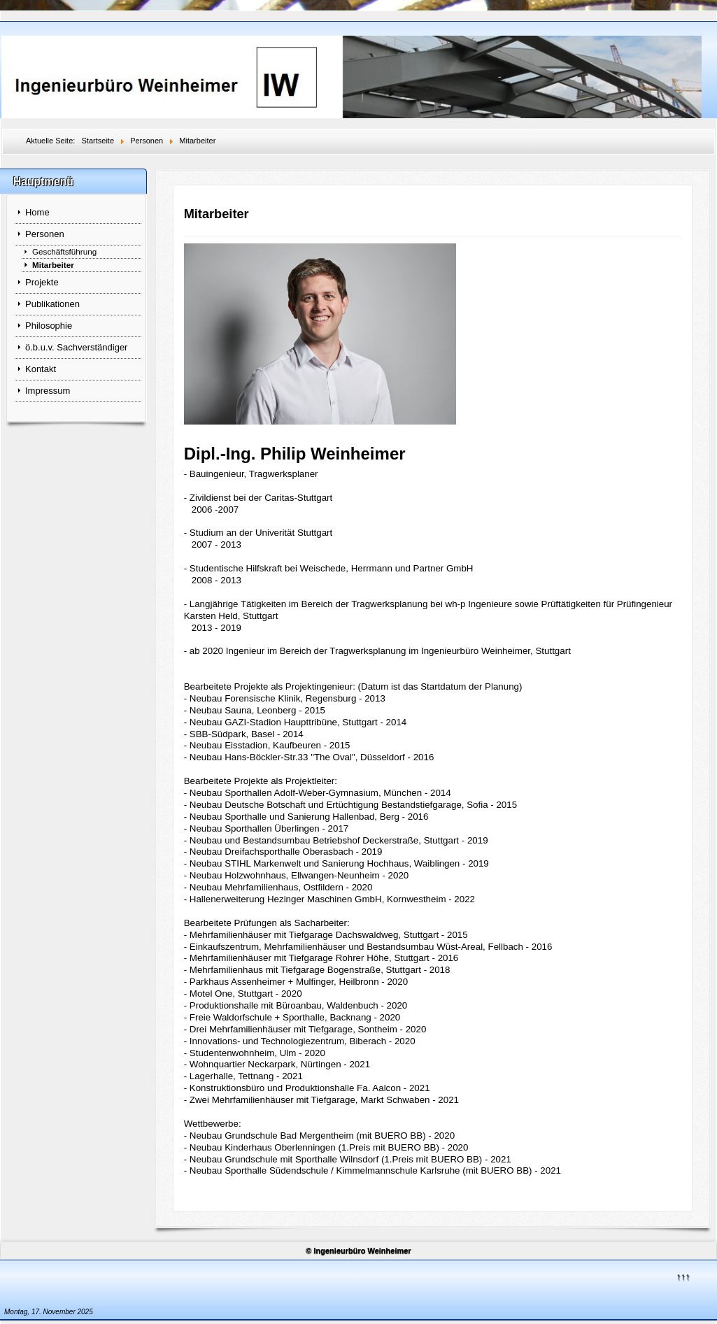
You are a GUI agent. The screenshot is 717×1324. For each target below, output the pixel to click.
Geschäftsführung (64, 251)
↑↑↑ (683, 1276)
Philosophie (48, 325)
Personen (44, 234)
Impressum (47, 390)
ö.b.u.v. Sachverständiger (76, 347)
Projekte (42, 282)
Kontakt (40, 369)
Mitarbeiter (53, 264)
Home (37, 212)
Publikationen (52, 304)
